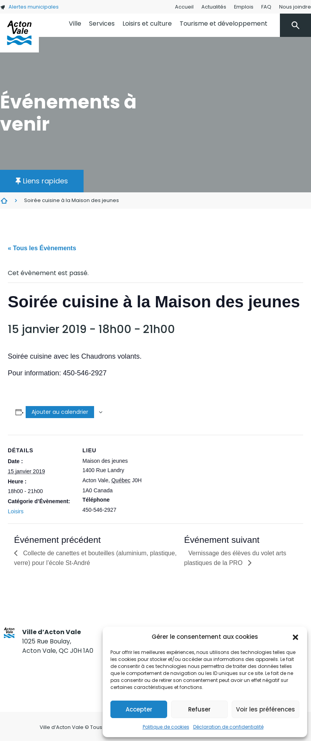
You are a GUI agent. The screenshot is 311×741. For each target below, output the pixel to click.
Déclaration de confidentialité (228, 727)
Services (102, 23)
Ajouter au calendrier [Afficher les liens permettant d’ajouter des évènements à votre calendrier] (59, 412)
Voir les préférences (265, 709)
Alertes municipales (29, 6)
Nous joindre (295, 6)
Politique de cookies (166, 727)
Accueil (184, 6)
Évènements (4, 200)
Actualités (213, 6)
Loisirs (15, 511)
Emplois (243, 6)
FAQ (266, 6)
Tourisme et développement (223, 23)
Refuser (199, 709)
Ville (75, 23)
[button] (295, 637)
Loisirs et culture (147, 23)
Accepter (139, 709)
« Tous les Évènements (42, 248)
